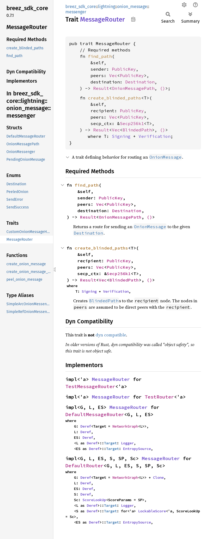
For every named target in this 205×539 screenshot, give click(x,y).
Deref (85, 426)
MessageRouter (111, 379)
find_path (100, 56)
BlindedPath (137, 129)
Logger (127, 443)
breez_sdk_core (80, 6)
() (162, 88)
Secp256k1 (132, 123)
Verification (155, 136)
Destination (140, 82)
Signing (121, 136)
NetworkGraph (125, 426)
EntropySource (137, 448)
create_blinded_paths (114, 97)
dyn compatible (111, 335)
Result (101, 88)
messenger (75, 11)
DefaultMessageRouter (94, 414)
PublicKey (124, 69)
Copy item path (133, 19)
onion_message (132, 6)
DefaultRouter (84, 465)
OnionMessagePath (133, 88)
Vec (113, 75)
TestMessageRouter (90, 386)
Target (110, 443)
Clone (158, 477)
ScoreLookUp (94, 499)
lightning (106, 6)
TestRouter (159, 397)
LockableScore (152, 511)
